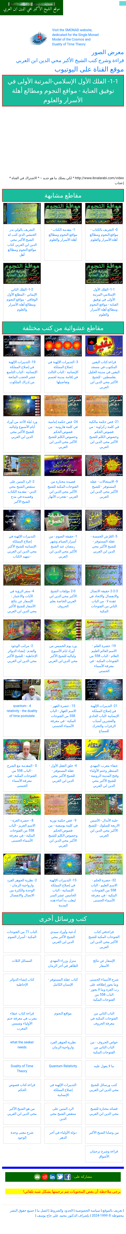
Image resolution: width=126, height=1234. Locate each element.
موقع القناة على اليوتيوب (89, 69)
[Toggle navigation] (122, 3)
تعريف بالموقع (112, 1210)
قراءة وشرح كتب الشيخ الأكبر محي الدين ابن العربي (70, 60)
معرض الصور (108, 52)
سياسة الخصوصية (87, 1210)
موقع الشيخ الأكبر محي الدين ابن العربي (31, 9)
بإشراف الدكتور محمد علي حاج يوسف (63, 1215)
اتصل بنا (42, 1210)
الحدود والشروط (61, 1210)
